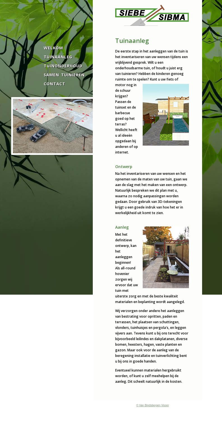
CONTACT (54, 83)
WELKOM (53, 48)
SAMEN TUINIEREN (64, 74)
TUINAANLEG (58, 56)
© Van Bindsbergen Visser (152, 405)
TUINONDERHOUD (63, 65)
